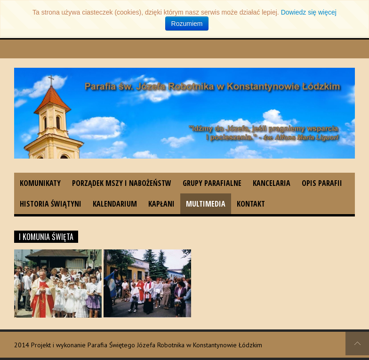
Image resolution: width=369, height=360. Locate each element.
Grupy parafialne (212, 183)
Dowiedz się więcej (309, 12)
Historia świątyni (50, 204)
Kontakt (251, 204)
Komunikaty (40, 183)
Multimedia (205, 204)
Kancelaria (271, 183)
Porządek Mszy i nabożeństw (121, 183)
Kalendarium (115, 204)
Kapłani (161, 204)
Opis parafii (322, 183)
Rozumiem (187, 23)
